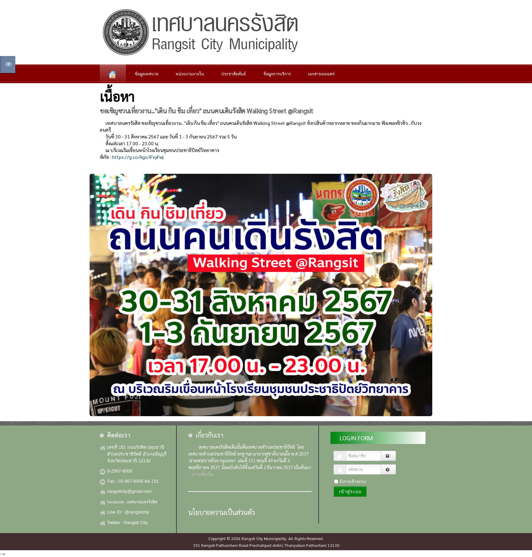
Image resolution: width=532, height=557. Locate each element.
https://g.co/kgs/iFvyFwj (138, 157)
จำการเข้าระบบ (352, 481)
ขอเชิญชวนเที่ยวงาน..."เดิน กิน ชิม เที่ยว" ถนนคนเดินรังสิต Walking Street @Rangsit (206, 110)
